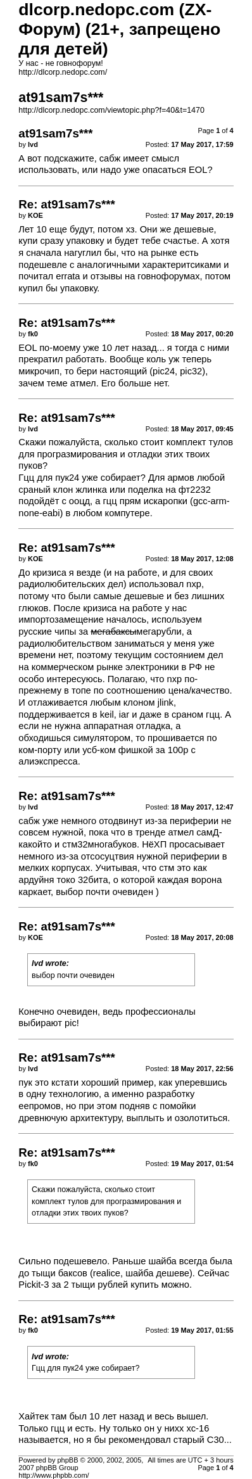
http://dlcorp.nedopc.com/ (62, 72)
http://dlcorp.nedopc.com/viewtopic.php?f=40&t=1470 (111, 110)
